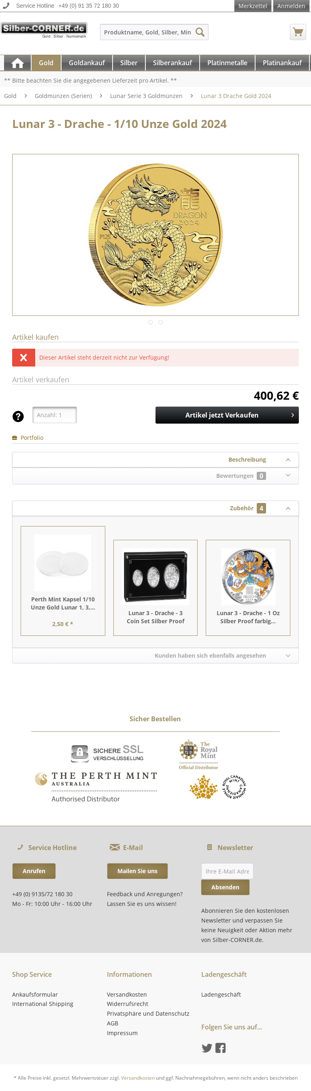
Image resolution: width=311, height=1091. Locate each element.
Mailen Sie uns (137, 871)
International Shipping (42, 1004)
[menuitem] (154, 36)
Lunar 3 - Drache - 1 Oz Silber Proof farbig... (248, 617)
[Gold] (46, 62)
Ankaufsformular (35, 994)
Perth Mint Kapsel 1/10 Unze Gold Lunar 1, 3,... (63, 603)
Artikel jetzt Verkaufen (239, 414)
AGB (112, 1023)
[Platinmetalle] (227, 62)
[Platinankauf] (282, 62)
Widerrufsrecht (127, 1004)
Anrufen (34, 871)
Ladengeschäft (221, 994)
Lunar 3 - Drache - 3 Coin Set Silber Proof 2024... (155, 617)
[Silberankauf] (172, 62)
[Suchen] (200, 32)
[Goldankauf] (87, 62)
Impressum (122, 1033)
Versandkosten (127, 994)
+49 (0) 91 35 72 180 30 (88, 5)
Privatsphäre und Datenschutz (148, 1013)
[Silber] (129, 62)
